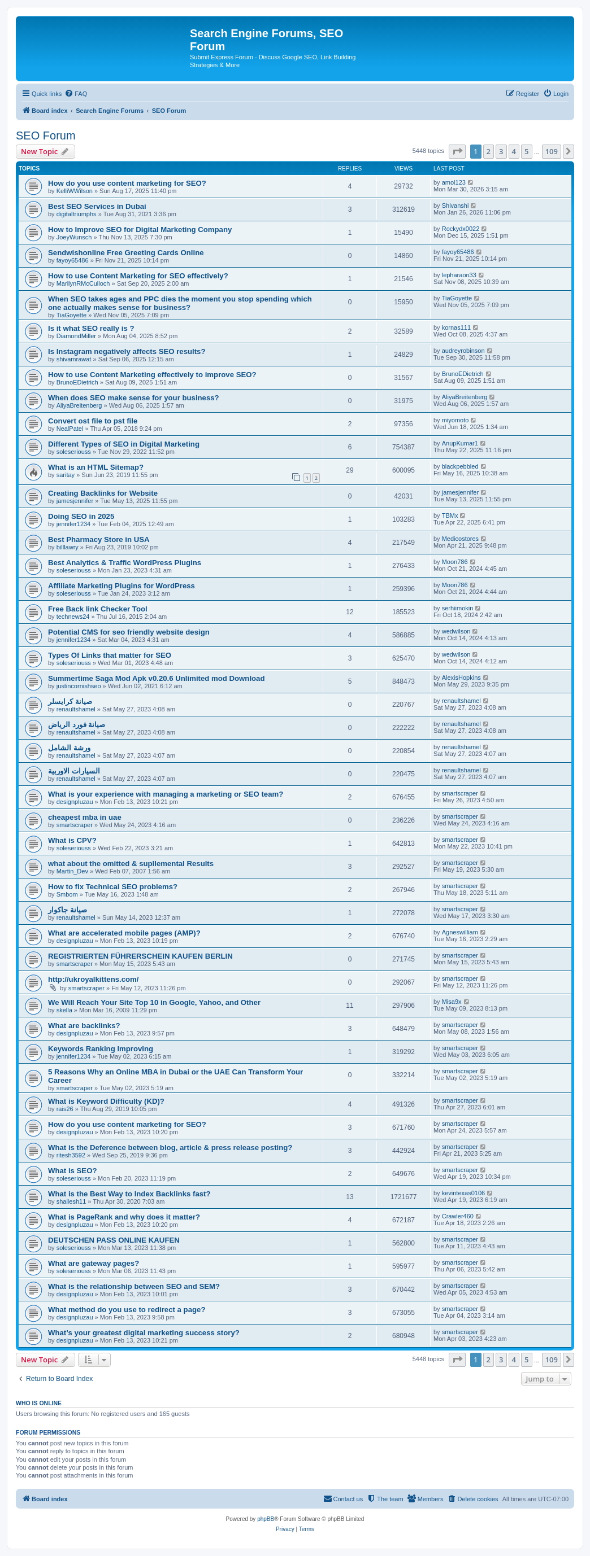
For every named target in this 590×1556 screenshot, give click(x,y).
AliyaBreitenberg (79, 405)
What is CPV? (72, 840)
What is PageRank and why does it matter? (124, 1217)
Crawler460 (458, 1216)
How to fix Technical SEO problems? (112, 886)
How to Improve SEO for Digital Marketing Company (140, 229)
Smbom (67, 894)
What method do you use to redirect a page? (126, 1309)
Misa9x (452, 1001)
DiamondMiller (76, 336)
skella (64, 1010)
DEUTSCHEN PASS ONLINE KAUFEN (114, 1240)
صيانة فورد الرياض (76, 724)
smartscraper (460, 793)
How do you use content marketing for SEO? (127, 183)
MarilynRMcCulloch (83, 283)
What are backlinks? (84, 1025)
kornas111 (456, 327)
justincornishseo (79, 686)
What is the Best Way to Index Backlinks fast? (129, 1194)
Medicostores (460, 538)
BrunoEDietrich (77, 382)
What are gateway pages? (93, 1263)
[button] (457, 151)
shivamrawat (74, 359)
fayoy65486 (73, 260)
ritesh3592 (71, 1155)
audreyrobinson (463, 350)
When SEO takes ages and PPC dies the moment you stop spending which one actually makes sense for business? (180, 303)
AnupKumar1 (460, 443)
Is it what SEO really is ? (91, 328)
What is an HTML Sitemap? (96, 467)
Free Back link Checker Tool (98, 609)
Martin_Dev (72, 871)
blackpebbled (460, 466)
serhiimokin (458, 608)
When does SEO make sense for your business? (133, 398)
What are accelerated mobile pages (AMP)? (124, 933)
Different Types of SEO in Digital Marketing (123, 444)
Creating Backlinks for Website (103, 493)
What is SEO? (72, 1170)
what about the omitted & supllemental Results (131, 863)
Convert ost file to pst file (92, 421)
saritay (66, 474)
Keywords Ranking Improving (100, 1048)
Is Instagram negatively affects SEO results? (127, 351)
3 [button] (501, 151)
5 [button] (526, 151)
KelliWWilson (75, 190)
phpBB (265, 1519)
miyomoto (455, 420)
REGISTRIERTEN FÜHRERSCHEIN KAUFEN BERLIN (140, 956)
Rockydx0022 (461, 228)
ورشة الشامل (69, 748)
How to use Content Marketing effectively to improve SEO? (152, 374)
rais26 (65, 1108)
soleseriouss (74, 451)
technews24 (73, 616)
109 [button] (551, 151)
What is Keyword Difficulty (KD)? (106, 1101)
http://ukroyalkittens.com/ (93, 979)
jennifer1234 (74, 524)
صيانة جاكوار (67, 910)
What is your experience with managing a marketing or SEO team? (165, 794)
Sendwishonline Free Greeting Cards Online (126, 252)
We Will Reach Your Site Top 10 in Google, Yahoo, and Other (154, 1002)
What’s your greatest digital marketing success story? (144, 1332)
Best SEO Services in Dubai (97, 206)
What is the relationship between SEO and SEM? (134, 1286)
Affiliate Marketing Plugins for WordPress (121, 586)
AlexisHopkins (461, 677)
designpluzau (75, 801)
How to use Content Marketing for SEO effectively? (138, 276)
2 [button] (489, 151)
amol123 (454, 182)
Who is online (39, 1403)
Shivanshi (455, 205)
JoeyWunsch (74, 237)
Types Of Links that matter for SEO (109, 655)
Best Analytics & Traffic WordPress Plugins (124, 562)
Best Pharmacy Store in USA (99, 539)
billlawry (68, 547)
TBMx (450, 515)
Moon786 (455, 561)
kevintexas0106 (463, 1193)
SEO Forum (46, 135)
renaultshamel (76, 709)
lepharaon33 (459, 275)
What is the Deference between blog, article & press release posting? (170, 1147)
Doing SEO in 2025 (81, 516)
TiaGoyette (71, 315)
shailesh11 (71, 1201)
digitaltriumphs (77, 214)
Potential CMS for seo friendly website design (129, 632)
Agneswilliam (460, 932)
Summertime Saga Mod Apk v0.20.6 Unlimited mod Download (156, 678)
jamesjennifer (75, 500)
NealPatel (70, 428)
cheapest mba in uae (85, 817)
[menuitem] (75, 93)
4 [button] (514, 151)
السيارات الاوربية (74, 771)
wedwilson (456, 631)
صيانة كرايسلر (70, 701)
